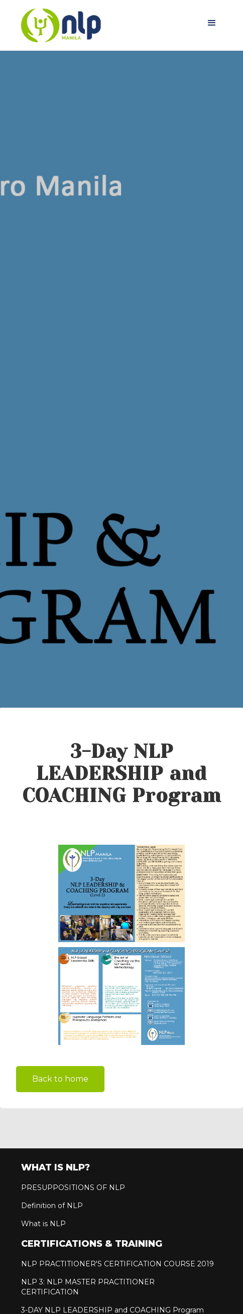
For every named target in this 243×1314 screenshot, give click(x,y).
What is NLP (43, 1223)
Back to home (60, 1079)
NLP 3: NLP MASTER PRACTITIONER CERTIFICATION (88, 1286)
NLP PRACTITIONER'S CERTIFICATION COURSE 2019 (117, 1263)
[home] (58, 25)
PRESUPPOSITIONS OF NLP (73, 1187)
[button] (212, 23)
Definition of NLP (52, 1205)
